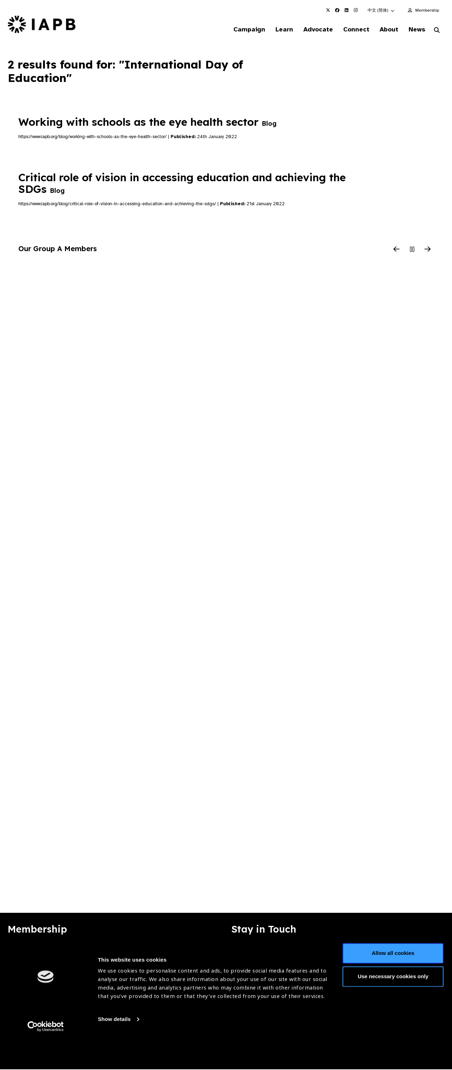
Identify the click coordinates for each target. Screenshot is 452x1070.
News (415, 30)
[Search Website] (437, 31)
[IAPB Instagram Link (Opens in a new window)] (355, 10)
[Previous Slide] (396, 250)
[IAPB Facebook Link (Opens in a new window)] (337, 10)
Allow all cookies (393, 983)
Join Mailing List (405, 953)
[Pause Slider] (412, 250)
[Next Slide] (427, 250)
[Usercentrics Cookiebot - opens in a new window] (46, 1056)
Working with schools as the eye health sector (147, 122)
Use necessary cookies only (393, 1006)
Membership (427, 10)
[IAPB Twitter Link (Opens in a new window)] (328, 10)
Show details (114, 1049)
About (385, 30)
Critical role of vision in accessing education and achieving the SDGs (182, 183)
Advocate (311, 30)
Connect (351, 30)
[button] (381, 10)
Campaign (239, 30)
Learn (275, 30)
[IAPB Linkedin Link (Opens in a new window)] (346, 10)
